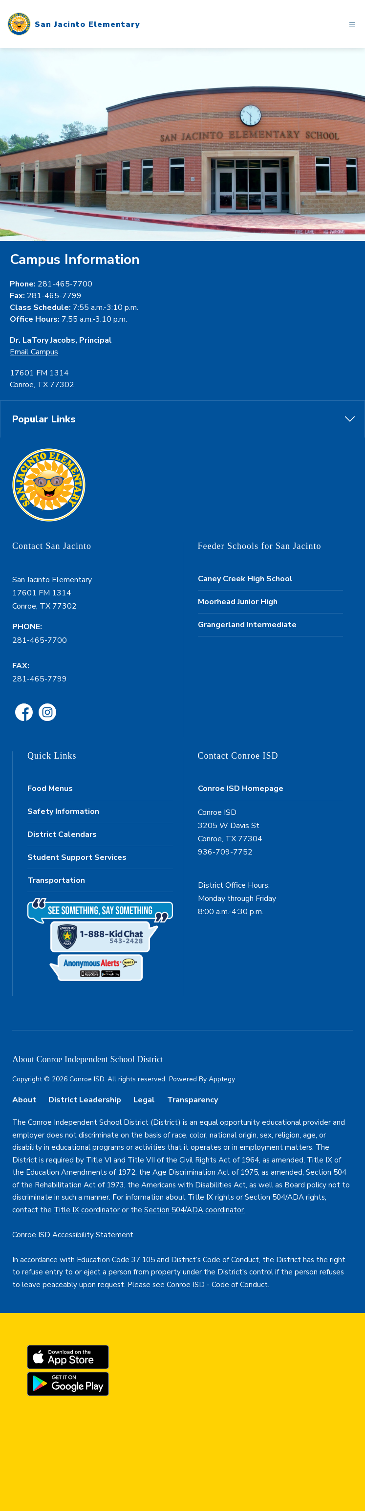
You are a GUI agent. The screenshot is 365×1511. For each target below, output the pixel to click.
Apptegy (222, 1079)
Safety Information (63, 811)
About (24, 1100)
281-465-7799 (39, 679)
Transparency (192, 1100)
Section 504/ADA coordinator (194, 1210)
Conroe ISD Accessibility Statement (72, 1235)
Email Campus (34, 352)
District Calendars (62, 834)
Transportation (56, 880)
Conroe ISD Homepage (240, 788)
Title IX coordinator (87, 1210)
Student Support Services (77, 857)
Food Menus (50, 788)
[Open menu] (352, 24)
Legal (144, 1100)
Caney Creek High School (245, 578)
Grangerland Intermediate (247, 624)
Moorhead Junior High (238, 601)
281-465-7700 (39, 640)
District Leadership (84, 1100)
